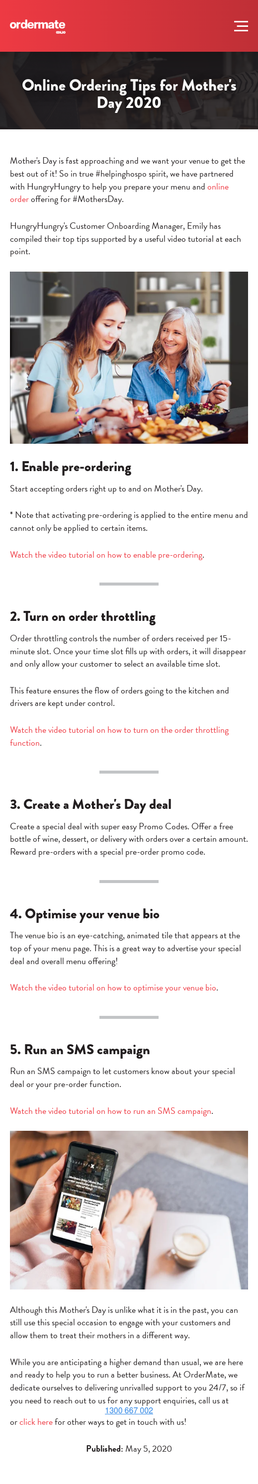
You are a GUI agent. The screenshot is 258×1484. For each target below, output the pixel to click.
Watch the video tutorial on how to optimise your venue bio (113, 987)
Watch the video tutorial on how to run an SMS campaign (110, 1110)
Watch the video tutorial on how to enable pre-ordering (106, 554)
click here (36, 1421)
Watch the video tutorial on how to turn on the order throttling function (119, 736)
